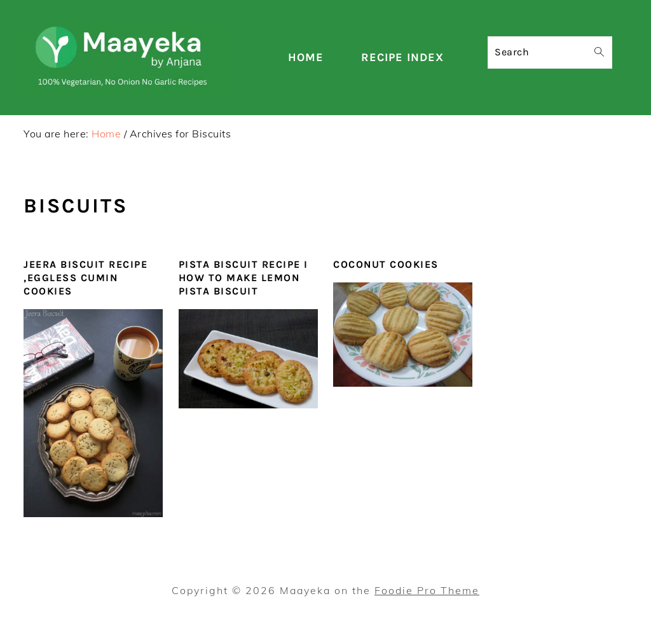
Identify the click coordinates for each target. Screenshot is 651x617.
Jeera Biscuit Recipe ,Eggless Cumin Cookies (85, 277)
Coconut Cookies (386, 264)
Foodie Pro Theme (426, 590)
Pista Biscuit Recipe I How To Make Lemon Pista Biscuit (243, 277)
